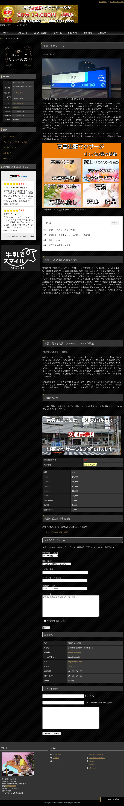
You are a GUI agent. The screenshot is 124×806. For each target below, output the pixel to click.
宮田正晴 (72, 666)
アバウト (56, 761)
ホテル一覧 (58, 33)
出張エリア (102, 33)
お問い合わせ (22, 33)
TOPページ (7, 33)
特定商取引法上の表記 (97, 754)
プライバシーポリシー (97, 758)
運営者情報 (57, 754)
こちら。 (64, 139)
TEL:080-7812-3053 (117, 2)
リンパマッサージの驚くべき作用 (15, 142)
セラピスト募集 (8, 136)
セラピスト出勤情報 (40, 33)
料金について (55, 240)
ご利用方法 (88, 33)
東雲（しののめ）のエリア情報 (62, 230)
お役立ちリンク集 (9, 147)
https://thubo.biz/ (75, 662)
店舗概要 (56, 758)
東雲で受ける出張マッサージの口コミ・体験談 (69, 235)
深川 (47, 532)
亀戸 (66, 532)
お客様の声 (7, 153)
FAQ (5, 158)
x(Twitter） (93, 768)
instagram (92, 764)
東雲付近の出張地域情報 (59, 245)
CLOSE (114, 223)
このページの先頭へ (113, 799)
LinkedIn (92, 761)
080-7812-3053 (74, 652)
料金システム (72, 33)
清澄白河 (54, 532)
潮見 (61, 532)
